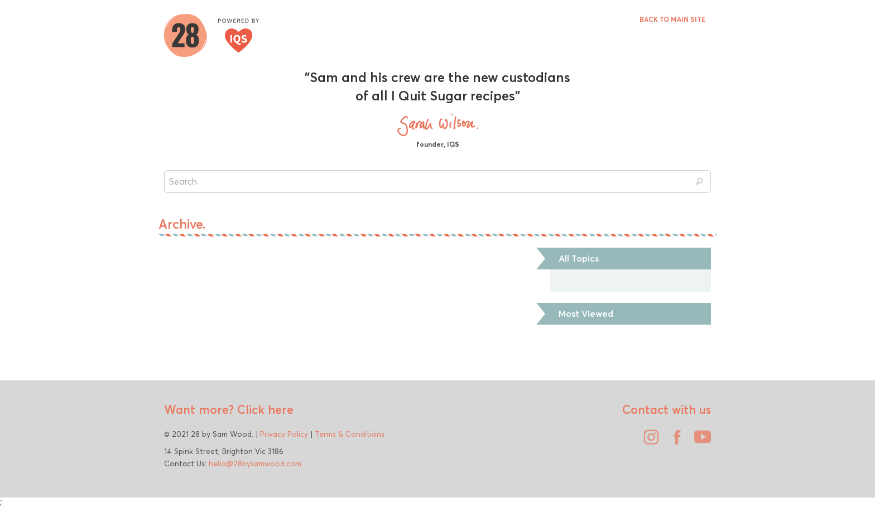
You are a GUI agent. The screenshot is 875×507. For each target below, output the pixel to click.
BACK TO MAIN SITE (672, 19)
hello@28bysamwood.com (255, 463)
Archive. (181, 224)
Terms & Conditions (349, 433)
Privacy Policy (284, 433)
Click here (264, 409)
